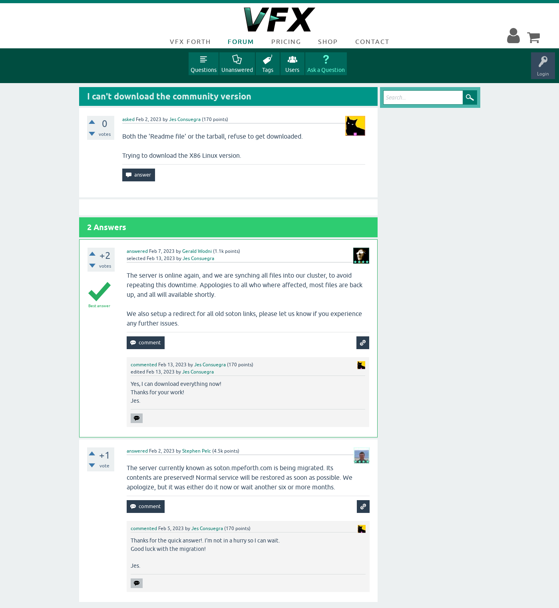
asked (128, 119)
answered (137, 251)
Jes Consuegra (185, 119)
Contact (372, 41)
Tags (267, 70)
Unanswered (237, 70)
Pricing (286, 41)
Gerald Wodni (197, 251)
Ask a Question (326, 70)
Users (292, 70)
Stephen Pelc (196, 451)
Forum (241, 41)
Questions (204, 70)
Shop (328, 41)
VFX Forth (190, 41)
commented (144, 365)
